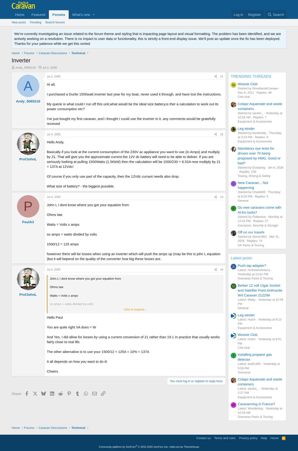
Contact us (203, 438)
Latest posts (241, 258)
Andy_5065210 (26, 67)
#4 (221, 269)
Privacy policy (248, 438)
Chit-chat (244, 97)
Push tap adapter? (252, 266)
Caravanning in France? (256, 404)
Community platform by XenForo (133, 446)
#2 (221, 134)
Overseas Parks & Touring (255, 278)
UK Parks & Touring (251, 245)
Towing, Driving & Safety (254, 176)
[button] (94, 14)
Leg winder (246, 128)
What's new (81, 15)
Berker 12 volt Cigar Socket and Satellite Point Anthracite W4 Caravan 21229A (260, 290)
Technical (244, 372)
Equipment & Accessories (255, 121)
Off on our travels (251, 232)
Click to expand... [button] (135, 309)
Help (264, 438)
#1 (221, 76)
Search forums (55, 22)
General (243, 200)
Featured (38, 15)
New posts (19, 22)
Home (19, 15)
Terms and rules (225, 438)
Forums (58, 15)
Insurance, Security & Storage (258, 225)
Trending (35, 22)
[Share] (216, 76)
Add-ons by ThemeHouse (184, 446)
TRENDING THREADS (251, 76)
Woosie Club (247, 84)
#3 (221, 197)
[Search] (275, 14)
